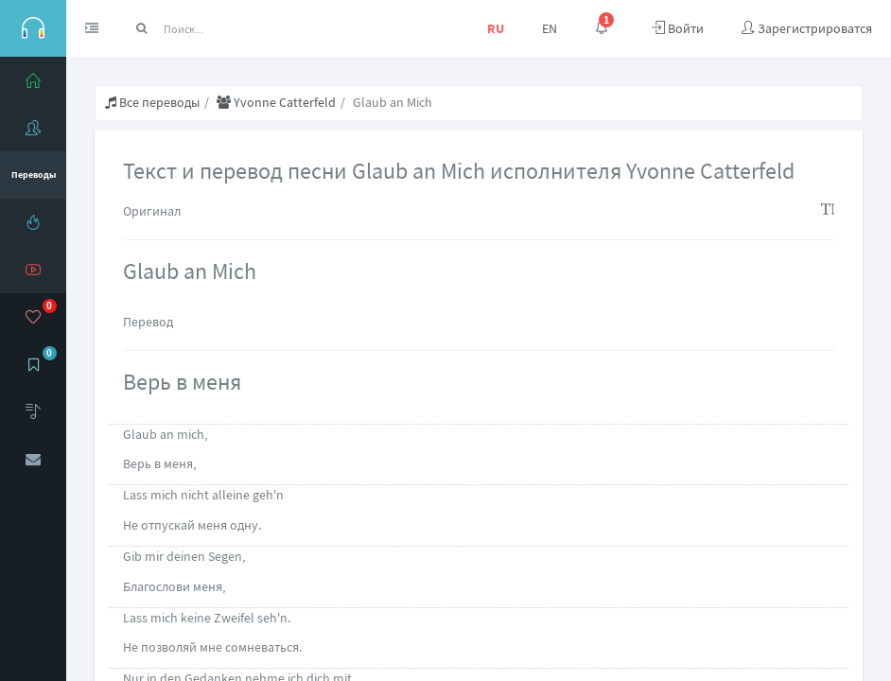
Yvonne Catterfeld (276, 102)
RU (495, 28)
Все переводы (152, 102)
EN (549, 28)
